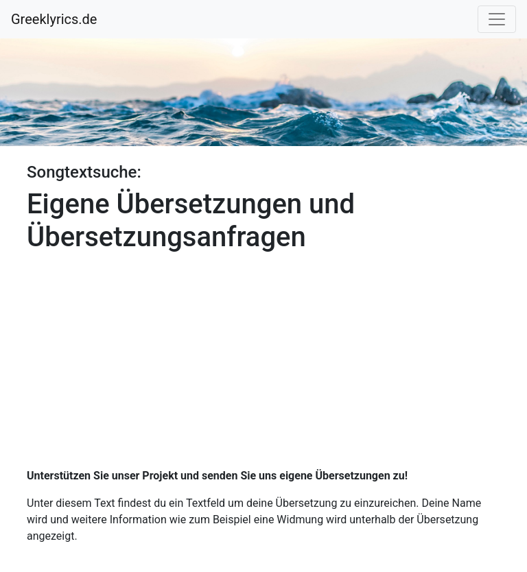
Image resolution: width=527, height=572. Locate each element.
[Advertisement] (263, 355)
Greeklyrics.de (54, 19)
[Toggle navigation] (497, 19)
